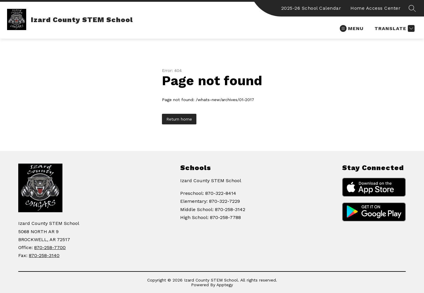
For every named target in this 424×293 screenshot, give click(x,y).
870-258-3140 (44, 255)
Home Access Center (375, 8)
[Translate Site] (394, 28)
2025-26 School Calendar (311, 8)
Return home (179, 119)
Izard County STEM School (210, 180)
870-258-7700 (50, 247)
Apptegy (224, 284)
